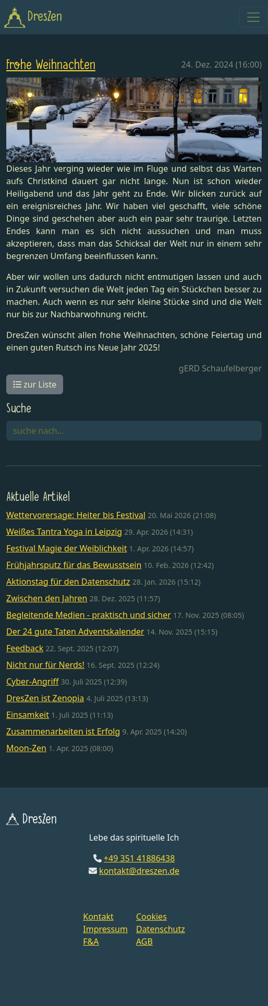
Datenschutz (160, 929)
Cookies (151, 916)
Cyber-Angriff (32, 681)
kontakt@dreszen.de (139, 870)
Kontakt (98, 916)
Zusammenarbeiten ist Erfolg (63, 731)
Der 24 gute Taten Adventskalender (75, 631)
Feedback (24, 648)
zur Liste (34, 384)
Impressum (105, 929)
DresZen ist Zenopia (45, 698)
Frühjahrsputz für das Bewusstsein (73, 565)
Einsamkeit (27, 714)
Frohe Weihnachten (50, 65)
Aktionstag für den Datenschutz (68, 581)
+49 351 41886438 (139, 858)
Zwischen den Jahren (47, 598)
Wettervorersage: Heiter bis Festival (75, 515)
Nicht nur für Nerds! (45, 664)
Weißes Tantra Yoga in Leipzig (64, 531)
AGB (144, 941)
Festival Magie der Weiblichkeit (66, 548)
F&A (91, 941)
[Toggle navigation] (253, 17)
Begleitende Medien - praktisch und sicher (88, 615)
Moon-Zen (26, 748)
